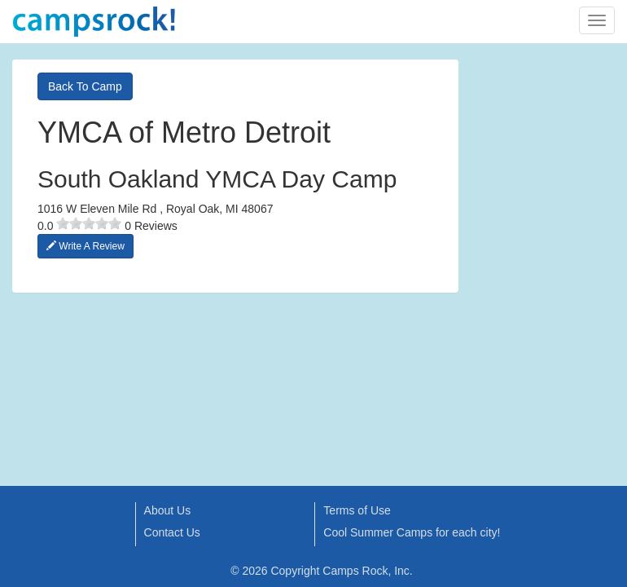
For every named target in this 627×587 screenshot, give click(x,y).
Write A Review (85, 246)
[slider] (88, 223)
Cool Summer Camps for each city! (411, 532)
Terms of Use (356, 510)
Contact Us (172, 532)
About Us (167, 510)
